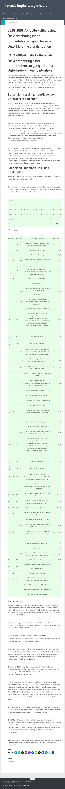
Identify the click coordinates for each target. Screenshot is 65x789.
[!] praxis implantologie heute (25, 6)
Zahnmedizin (7, 14)
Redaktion (13, 51)
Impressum (53, 14)
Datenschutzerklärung (10, 18)
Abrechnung (17, 14)
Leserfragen (44, 14)
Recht (36, 14)
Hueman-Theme (25, 785)
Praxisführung (27, 14)
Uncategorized (13, 23)
